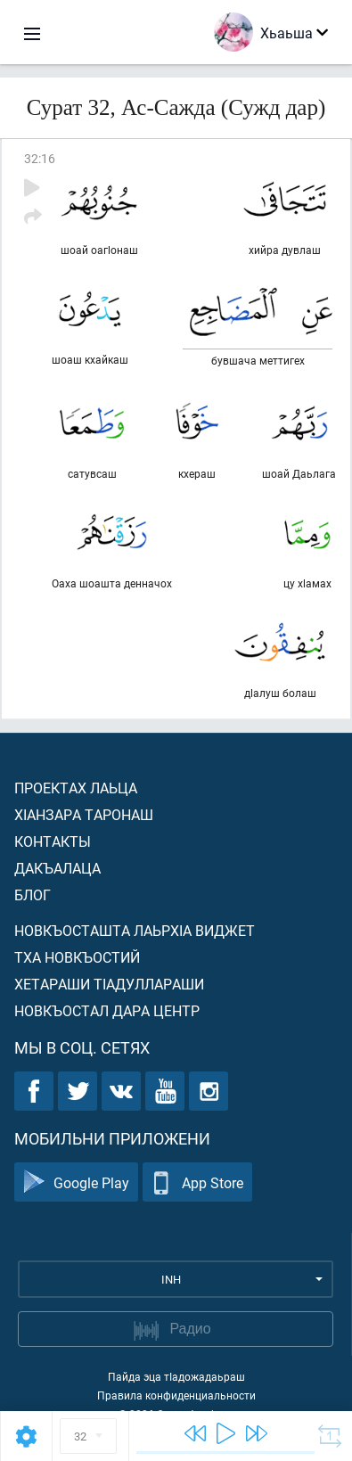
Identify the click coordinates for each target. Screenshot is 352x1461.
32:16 (39, 158)
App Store (197, 1182)
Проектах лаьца (75, 787)
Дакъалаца (57, 867)
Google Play (76, 1182)
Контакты (52, 841)
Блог (32, 894)
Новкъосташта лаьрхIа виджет (134, 930)
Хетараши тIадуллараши (109, 983)
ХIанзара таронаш (83, 814)
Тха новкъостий (77, 957)
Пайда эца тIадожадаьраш (176, 1376)
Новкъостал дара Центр (107, 1010)
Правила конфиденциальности (176, 1395)
